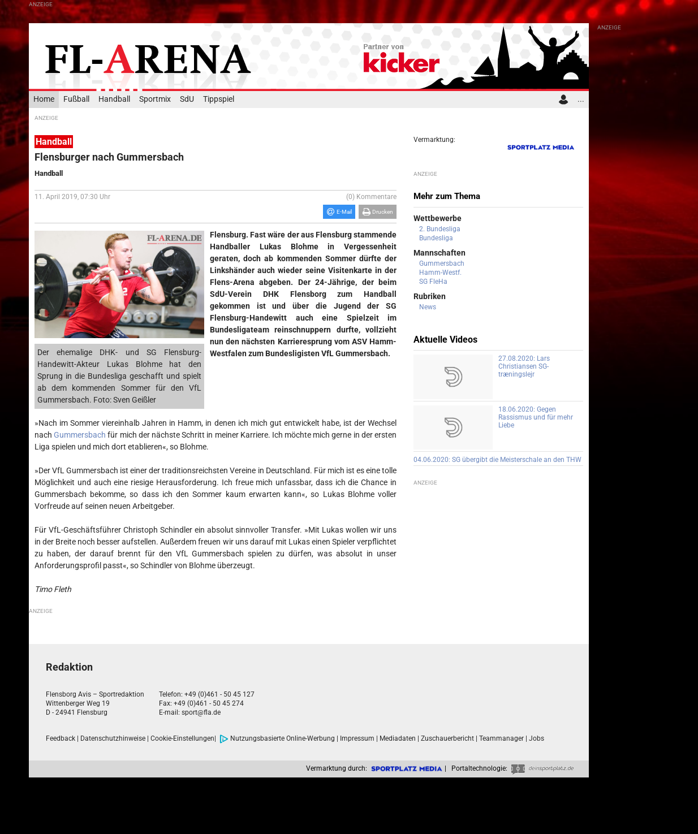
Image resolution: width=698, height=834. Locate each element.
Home (43, 99)
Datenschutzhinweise (112, 738)
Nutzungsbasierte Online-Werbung (277, 738)
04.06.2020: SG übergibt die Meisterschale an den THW (497, 460)
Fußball (76, 99)
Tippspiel (218, 99)
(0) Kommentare (371, 197)
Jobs (536, 738)
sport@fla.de (201, 712)
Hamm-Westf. (440, 272)
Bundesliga (436, 238)
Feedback (60, 738)
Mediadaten (398, 738)
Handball (114, 99)
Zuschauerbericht (447, 738)
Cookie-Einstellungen (182, 738)
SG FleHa (433, 282)
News (427, 307)
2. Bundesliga (439, 229)
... (581, 99)
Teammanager (501, 738)
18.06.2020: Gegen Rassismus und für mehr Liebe (535, 417)
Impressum (357, 738)
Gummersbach (80, 434)
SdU (187, 99)
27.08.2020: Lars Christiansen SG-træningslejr (524, 366)
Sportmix (155, 99)
